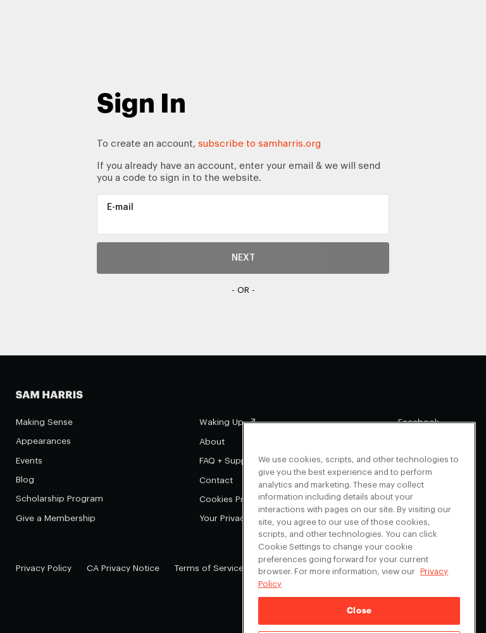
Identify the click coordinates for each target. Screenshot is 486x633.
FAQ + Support (229, 461)
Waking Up (221, 422)
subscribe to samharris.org (259, 144)
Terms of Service (209, 568)
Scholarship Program (59, 499)
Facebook (418, 422)
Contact (216, 480)
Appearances (43, 441)
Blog (25, 480)
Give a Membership (56, 518)
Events (29, 461)
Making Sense (44, 422)
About (212, 442)
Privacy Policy (44, 568)
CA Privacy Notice (123, 568)
